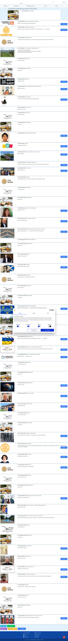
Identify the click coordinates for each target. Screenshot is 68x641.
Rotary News (37, 637)
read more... (64, 24)
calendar (4, 628)
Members (64, 2)
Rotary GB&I (36, 635)
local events (21, 628)
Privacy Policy (25, 637)
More (56, 6)
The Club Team (26, 634)
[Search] (56, 2)
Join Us (45, 6)
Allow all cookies (47, 330)
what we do (16, 6)
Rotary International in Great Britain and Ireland (37, 639)
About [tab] (48, 313)
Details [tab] (34, 313)
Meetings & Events (31, 6)
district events (12, 628)
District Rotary (37, 636)
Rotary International (38, 634)
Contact (5, 6)
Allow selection (33, 330)
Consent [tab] (20, 313)
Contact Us (25, 636)
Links (24, 635)
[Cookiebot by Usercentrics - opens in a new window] (50, 310)
